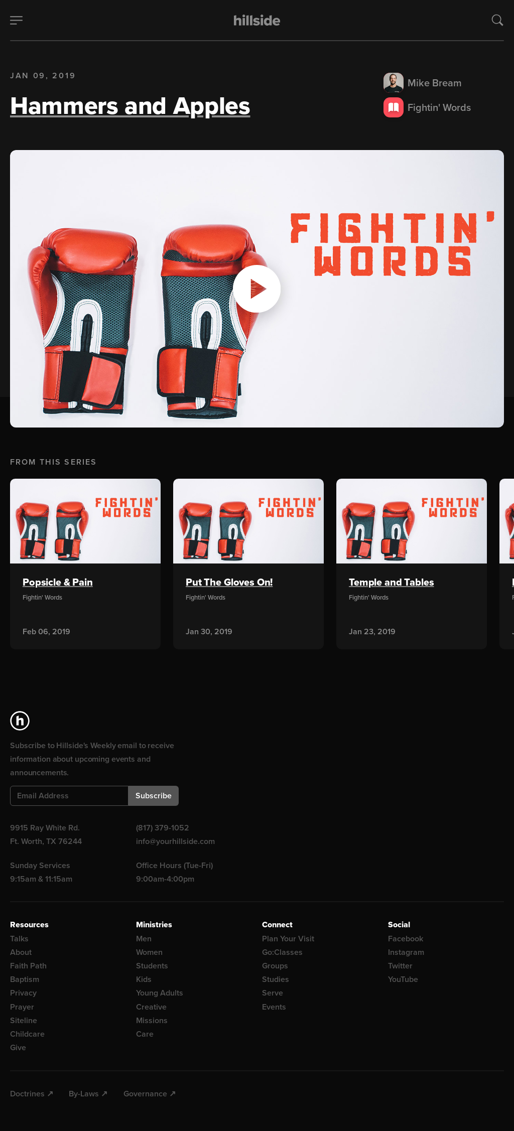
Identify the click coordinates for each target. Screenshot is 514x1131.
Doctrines (27, 1093)
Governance (145, 1093)
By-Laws (84, 1093)
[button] (257, 289)
